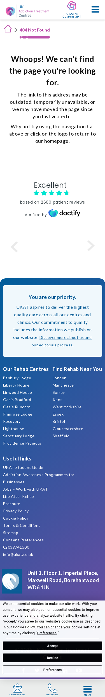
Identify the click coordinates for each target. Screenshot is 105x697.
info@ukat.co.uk (18, 554)
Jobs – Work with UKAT (25, 489)
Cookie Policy (16, 518)
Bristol (59, 421)
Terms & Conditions (22, 525)
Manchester (64, 385)
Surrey (59, 392)
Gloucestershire (68, 428)
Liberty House (16, 385)
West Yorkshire (67, 406)
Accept (52, 646)
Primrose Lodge (17, 414)
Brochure (11, 503)
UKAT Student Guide (23, 467)
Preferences (52, 670)
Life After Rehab (18, 496)
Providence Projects (22, 443)
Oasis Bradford (17, 399)
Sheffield (61, 435)
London (60, 377)
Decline (52, 658)
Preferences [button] (47, 633)
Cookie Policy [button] (24, 627)
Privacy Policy (16, 510)
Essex (58, 414)
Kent (57, 399)
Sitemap (10, 532)
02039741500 (16, 547)
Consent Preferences (23, 539)
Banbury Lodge (17, 377)
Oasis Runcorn (17, 406)
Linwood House (17, 392)
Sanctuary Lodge (19, 435)
